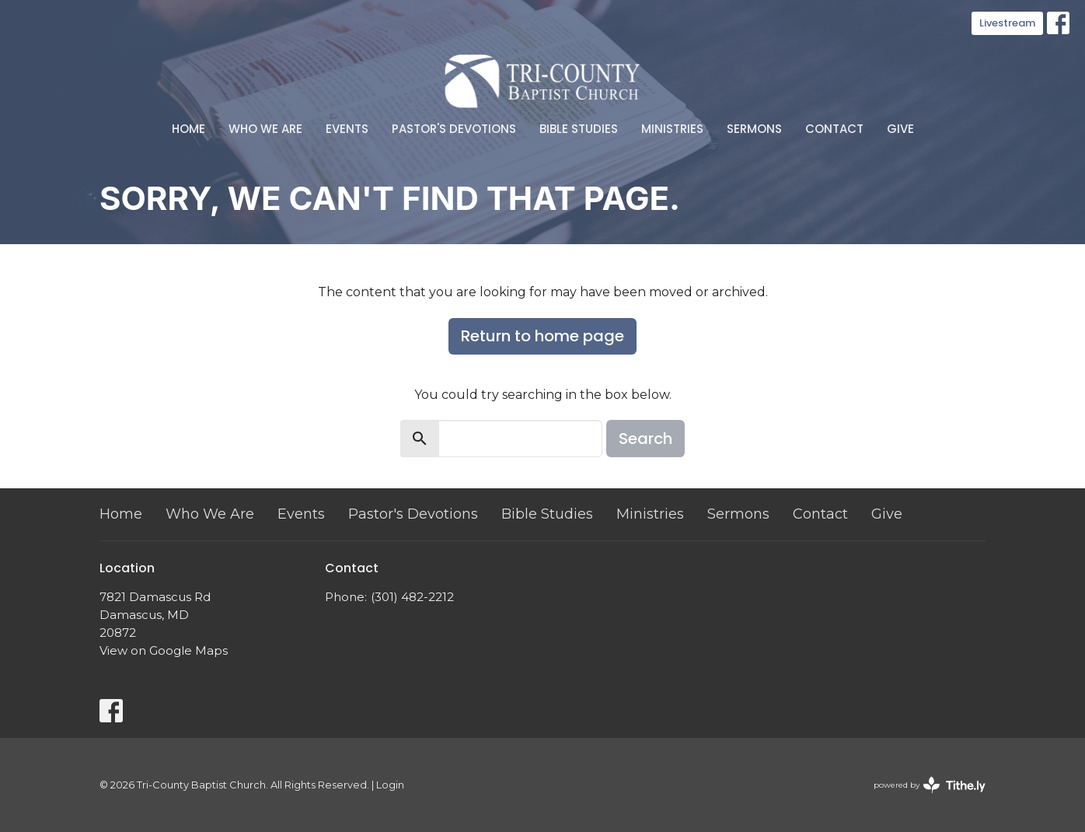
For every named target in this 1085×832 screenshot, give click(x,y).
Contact (834, 129)
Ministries (672, 129)
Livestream (1007, 23)
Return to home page (542, 336)
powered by (930, 784)
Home (188, 129)
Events (347, 129)
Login (390, 785)
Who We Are (265, 129)
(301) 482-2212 (412, 596)
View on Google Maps (163, 650)
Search (645, 438)
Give (900, 129)
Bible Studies (578, 129)
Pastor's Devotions (454, 129)
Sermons (754, 129)
